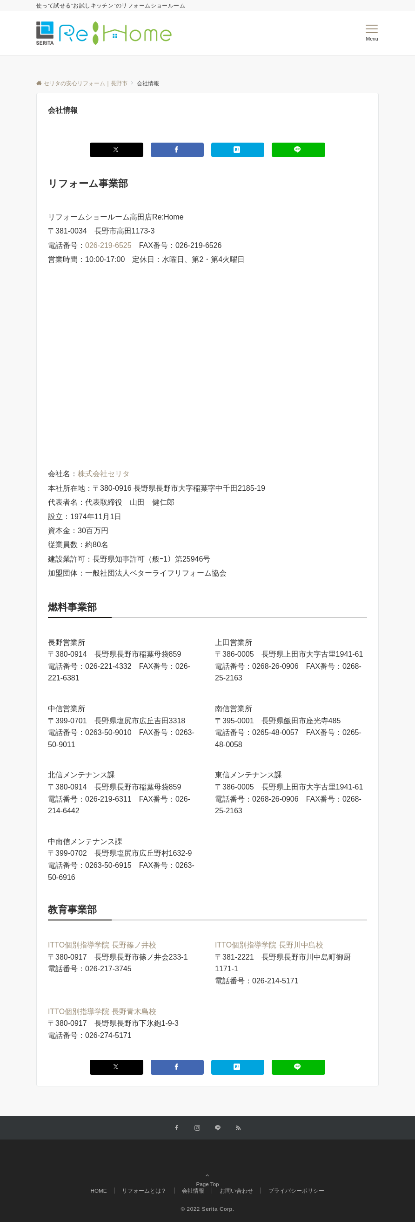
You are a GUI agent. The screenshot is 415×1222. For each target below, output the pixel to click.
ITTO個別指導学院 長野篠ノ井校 (102, 945)
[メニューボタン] (372, 33)
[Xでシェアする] (116, 150)
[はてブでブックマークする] (237, 150)
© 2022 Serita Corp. (207, 1209)
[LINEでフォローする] (218, 1128)
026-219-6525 (108, 245)
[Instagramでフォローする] (197, 1128)
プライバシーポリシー (296, 1191)
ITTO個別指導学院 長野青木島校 (102, 1012)
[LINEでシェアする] (298, 150)
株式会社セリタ (104, 474)
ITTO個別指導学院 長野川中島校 (269, 945)
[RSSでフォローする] (238, 1128)
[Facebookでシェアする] (177, 150)
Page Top (207, 1171)
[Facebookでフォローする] (177, 1128)
